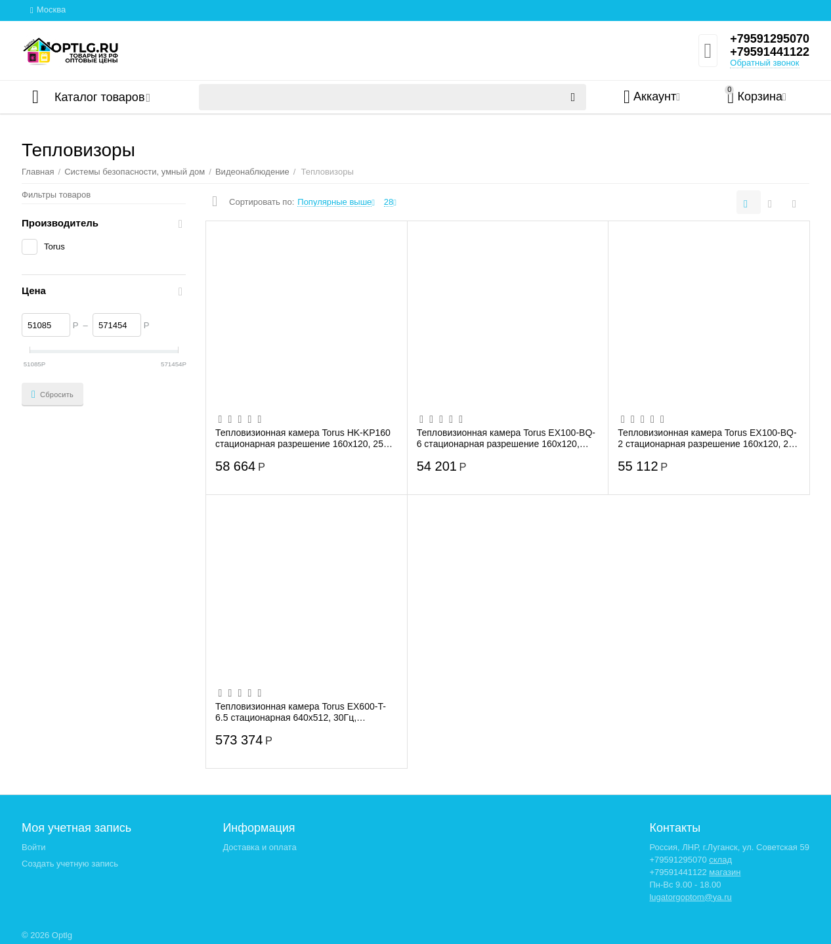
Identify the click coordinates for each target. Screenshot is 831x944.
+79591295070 (769, 38)
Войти (33, 847)
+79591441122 (769, 51)
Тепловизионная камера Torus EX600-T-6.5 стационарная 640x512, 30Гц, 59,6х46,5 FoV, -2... (300, 711)
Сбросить (53, 394)
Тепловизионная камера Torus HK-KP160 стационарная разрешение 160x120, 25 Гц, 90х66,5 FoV (303, 437)
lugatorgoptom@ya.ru (690, 897)
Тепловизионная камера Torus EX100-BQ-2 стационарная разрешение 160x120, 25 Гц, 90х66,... (707, 437)
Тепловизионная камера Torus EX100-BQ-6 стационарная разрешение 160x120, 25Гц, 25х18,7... (506, 437)
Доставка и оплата (259, 847)
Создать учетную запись (70, 864)
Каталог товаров (99, 97)
